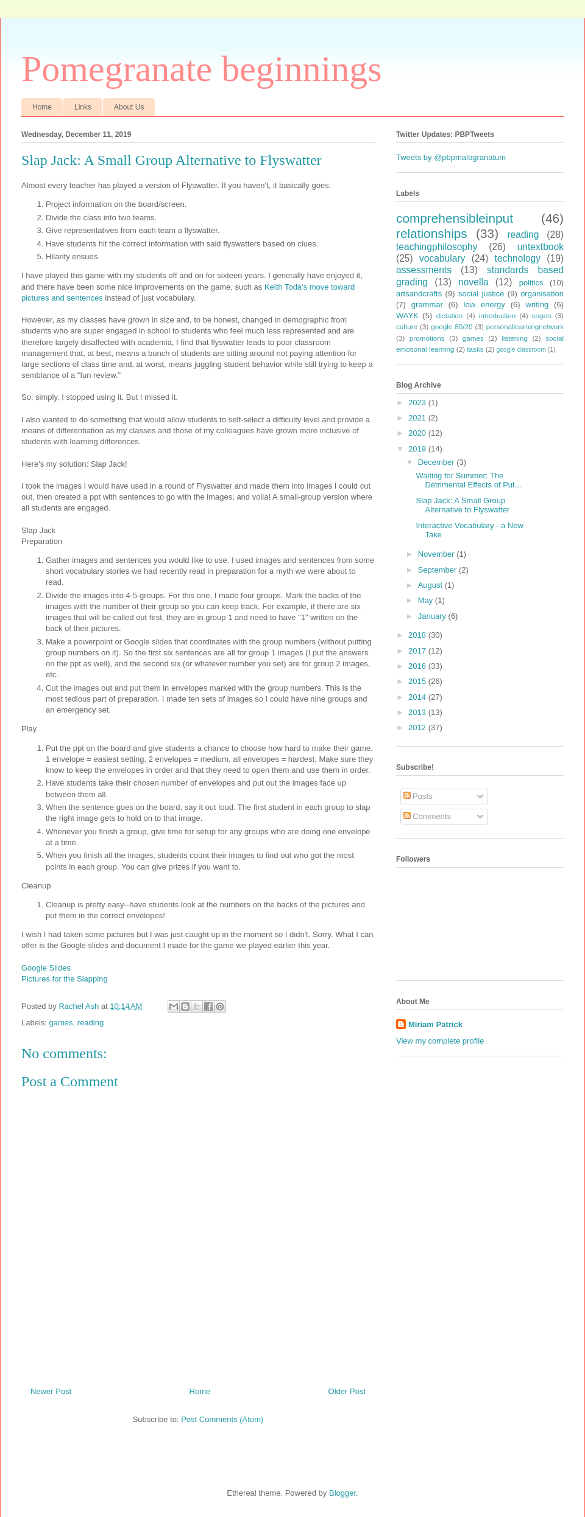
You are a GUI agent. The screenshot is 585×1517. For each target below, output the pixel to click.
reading (90, 1022)
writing (537, 304)
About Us (129, 107)
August (431, 585)
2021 (418, 417)
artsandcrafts (419, 293)
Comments (427, 816)
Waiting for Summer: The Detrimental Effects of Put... (468, 480)
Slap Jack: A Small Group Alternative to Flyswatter (462, 505)
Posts (418, 796)
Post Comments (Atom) (222, 1419)
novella (473, 282)
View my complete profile (440, 1040)
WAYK (407, 315)
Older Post (347, 1391)
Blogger (342, 1493)
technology (518, 258)
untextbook (540, 247)
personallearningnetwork (525, 326)
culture (406, 326)
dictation (449, 315)
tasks (475, 349)
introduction (497, 315)
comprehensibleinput (454, 218)
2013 (418, 712)
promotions (427, 338)
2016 (418, 666)
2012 (418, 727)
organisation (542, 293)
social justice (481, 293)
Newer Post (50, 1391)
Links (82, 107)
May (426, 600)
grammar (427, 304)
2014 (418, 697)
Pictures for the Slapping (64, 978)
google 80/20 (451, 326)
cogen (541, 315)
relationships (431, 233)
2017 (418, 650)
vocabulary (442, 258)
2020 (418, 433)
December (437, 462)
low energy (484, 304)
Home (42, 107)
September (438, 569)
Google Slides (46, 967)
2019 (418, 448)
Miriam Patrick (435, 1024)
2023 (418, 402)
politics (531, 282)
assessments (424, 270)
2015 (418, 681)
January (433, 616)
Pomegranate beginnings (201, 69)
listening (515, 338)
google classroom (520, 349)
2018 (418, 635)
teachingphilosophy (437, 247)
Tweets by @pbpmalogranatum (451, 157)
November (437, 554)
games (61, 1022)
